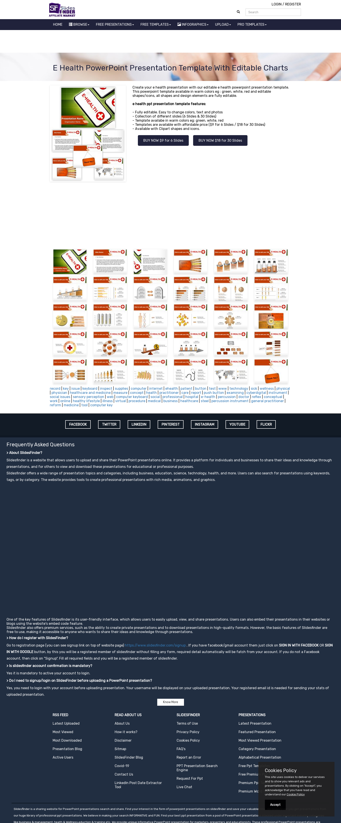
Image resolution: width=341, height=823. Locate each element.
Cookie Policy (296, 794)
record (55, 361)
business (170, 373)
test (212, 361)
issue (75, 361)
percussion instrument (230, 373)
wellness (267, 361)
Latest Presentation (255, 696)
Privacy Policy (188, 704)
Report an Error (189, 730)
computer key (101, 378)
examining (235, 365)
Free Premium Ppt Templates (262, 747)
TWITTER (109, 397)
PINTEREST (171, 397)
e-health (208, 369)
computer (139, 361)
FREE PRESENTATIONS (115, 24)
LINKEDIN (139, 397)
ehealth (171, 361)
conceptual (273, 369)
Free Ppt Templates (254, 738)
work (54, 373)
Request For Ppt (190, 751)
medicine (71, 378)
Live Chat (184, 759)
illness (107, 373)
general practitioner (267, 373)
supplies (121, 361)
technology (238, 361)
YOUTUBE (237, 397)
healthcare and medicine (90, 365)
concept (137, 365)
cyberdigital (256, 365)
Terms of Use (187, 696)
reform (55, 378)
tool (84, 378)
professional (172, 369)
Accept (275, 805)
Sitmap (120, 721)
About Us (122, 696)
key (66, 361)
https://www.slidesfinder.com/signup (155, 618)
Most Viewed (63, 704)
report (196, 365)
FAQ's (181, 721)
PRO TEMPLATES (252, 24)
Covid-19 (122, 738)
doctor (243, 369)
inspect (106, 361)
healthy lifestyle (86, 373)
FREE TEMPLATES (155, 24)
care (185, 365)
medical (154, 373)
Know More (170, 675)
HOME (57, 24)
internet (156, 361)
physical (283, 361)
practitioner (169, 365)
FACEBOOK (78, 397)
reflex (256, 369)
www (222, 361)
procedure (137, 373)
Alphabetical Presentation (260, 730)
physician (59, 365)
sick (254, 361)
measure (120, 365)
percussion (227, 369)
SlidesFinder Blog (129, 730)
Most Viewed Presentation (260, 713)
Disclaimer (123, 713)
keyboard (89, 361)
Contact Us (124, 747)
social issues (60, 369)
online (65, 373)
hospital (191, 369)
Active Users (63, 730)
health (151, 365)
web (110, 369)
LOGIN (277, 4)
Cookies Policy (188, 713)
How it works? (126, 704)
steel (205, 373)
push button (214, 365)
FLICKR (266, 397)
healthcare (189, 373)
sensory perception (88, 369)
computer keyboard (132, 369)
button (200, 361)
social (155, 369)
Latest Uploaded (66, 696)
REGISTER (293, 4)
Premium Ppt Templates (258, 755)
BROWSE (79, 24)
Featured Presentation (257, 704)
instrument (278, 365)
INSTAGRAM (204, 397)
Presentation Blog (67, 721)
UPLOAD (223, 24)
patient (186, 361)
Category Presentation (257, 721)
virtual (120, 373)
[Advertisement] (170, 42)
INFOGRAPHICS (193, 24)
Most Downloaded (67, 713)
